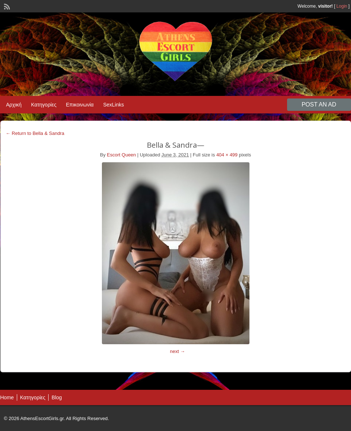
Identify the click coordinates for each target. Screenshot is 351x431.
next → (177, 351)
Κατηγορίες (43, 105)
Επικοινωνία (80, 105)
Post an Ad (319, 104)
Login (341, 6)
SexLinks (113, 105)
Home (7, 397)
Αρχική (14, 105)
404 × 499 (226, 155)
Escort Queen (121, 155)
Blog (56, 397)
